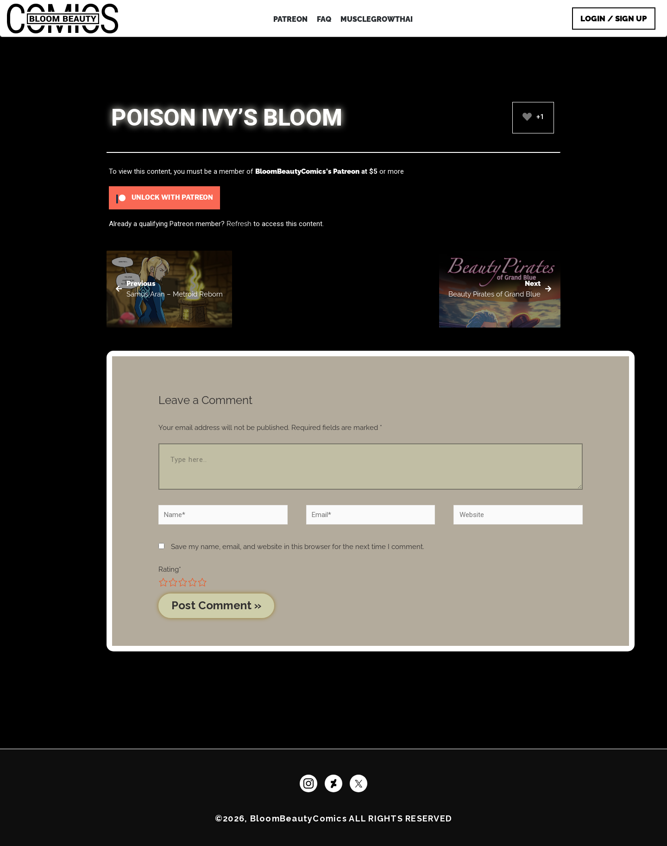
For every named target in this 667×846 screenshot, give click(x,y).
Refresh (239, 224)
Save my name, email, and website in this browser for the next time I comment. (297, 547)
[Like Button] (527, 117)
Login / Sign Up (613, 18)
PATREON (290, 19)
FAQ (324, 19)
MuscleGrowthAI (376, 19)
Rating (169, 569)
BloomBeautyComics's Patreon (307, 171)
